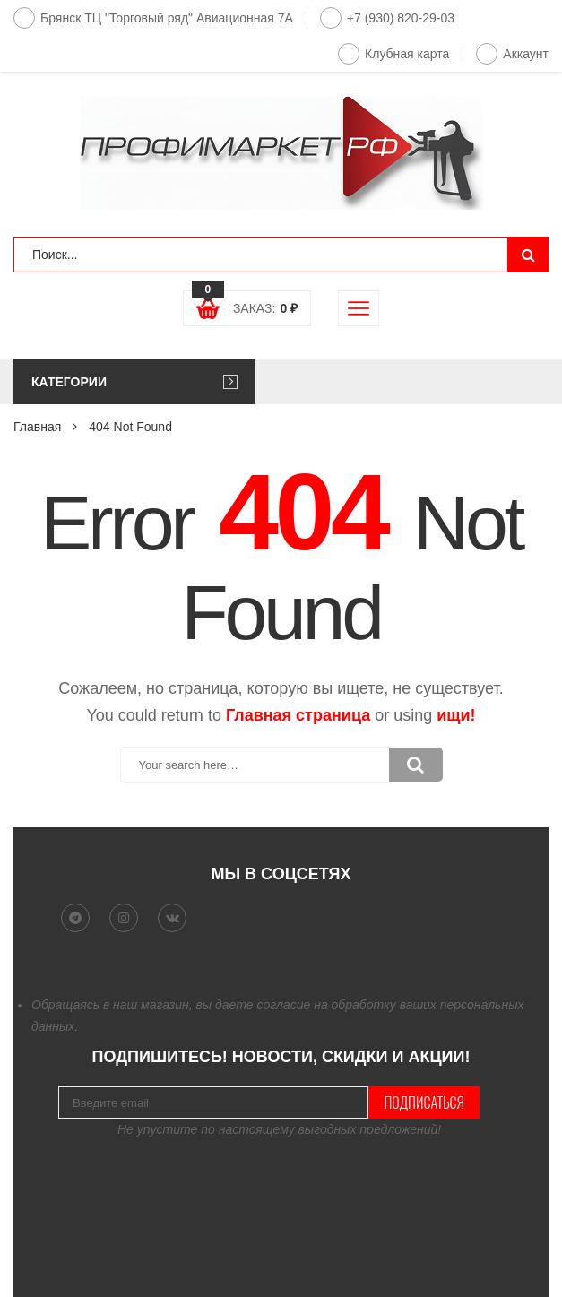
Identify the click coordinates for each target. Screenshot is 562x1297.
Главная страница (298, 715)
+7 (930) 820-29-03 (387, 18)
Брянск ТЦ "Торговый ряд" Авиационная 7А (153, 18)
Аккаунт (512, 54)
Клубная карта (393, 54)
